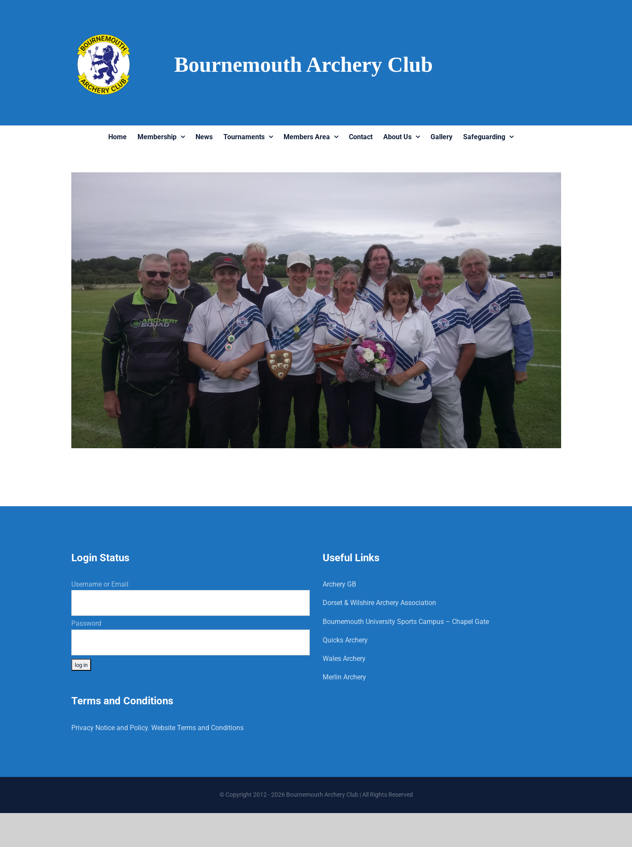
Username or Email (99, 584)
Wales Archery (344, 658)
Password (86, 623)
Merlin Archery (344, 677)
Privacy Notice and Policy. (110, 728)
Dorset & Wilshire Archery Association (379, 603)
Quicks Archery (345, 640)
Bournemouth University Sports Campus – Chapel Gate (406, 622)
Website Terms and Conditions (197, 728)
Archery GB (339, 584)
